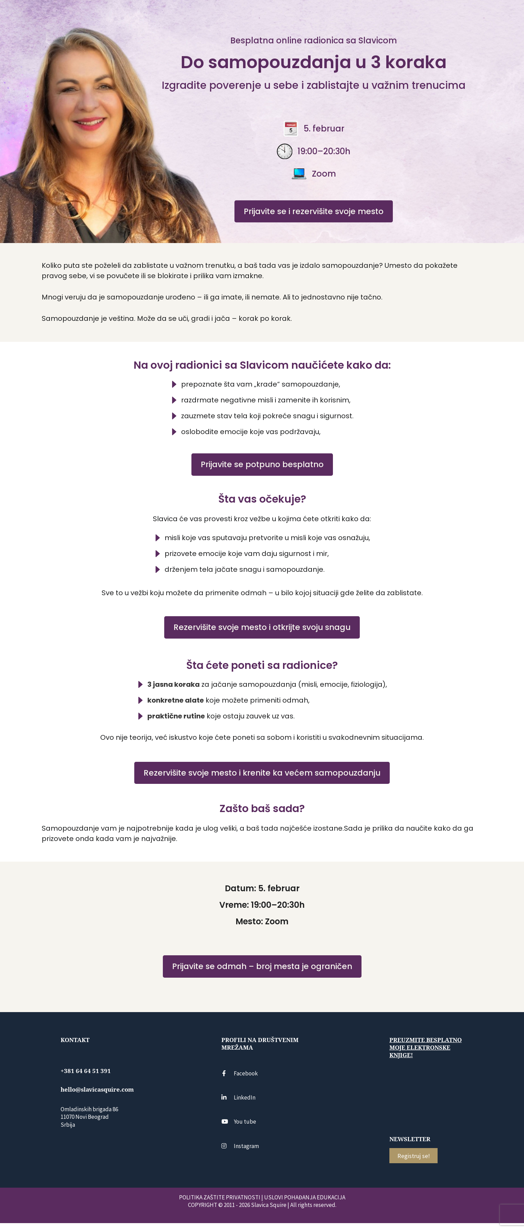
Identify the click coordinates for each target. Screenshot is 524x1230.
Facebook (239, 1080)
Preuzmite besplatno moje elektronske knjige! (425, 1054)
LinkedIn (238, 1104)
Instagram (240, 1152)
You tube (238, 1128)
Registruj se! (413, 1163)
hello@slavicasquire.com (97, 1096)
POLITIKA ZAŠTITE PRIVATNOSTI (219, 1204)
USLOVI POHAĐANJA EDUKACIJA (304, 1204)
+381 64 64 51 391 (86, 1077)
